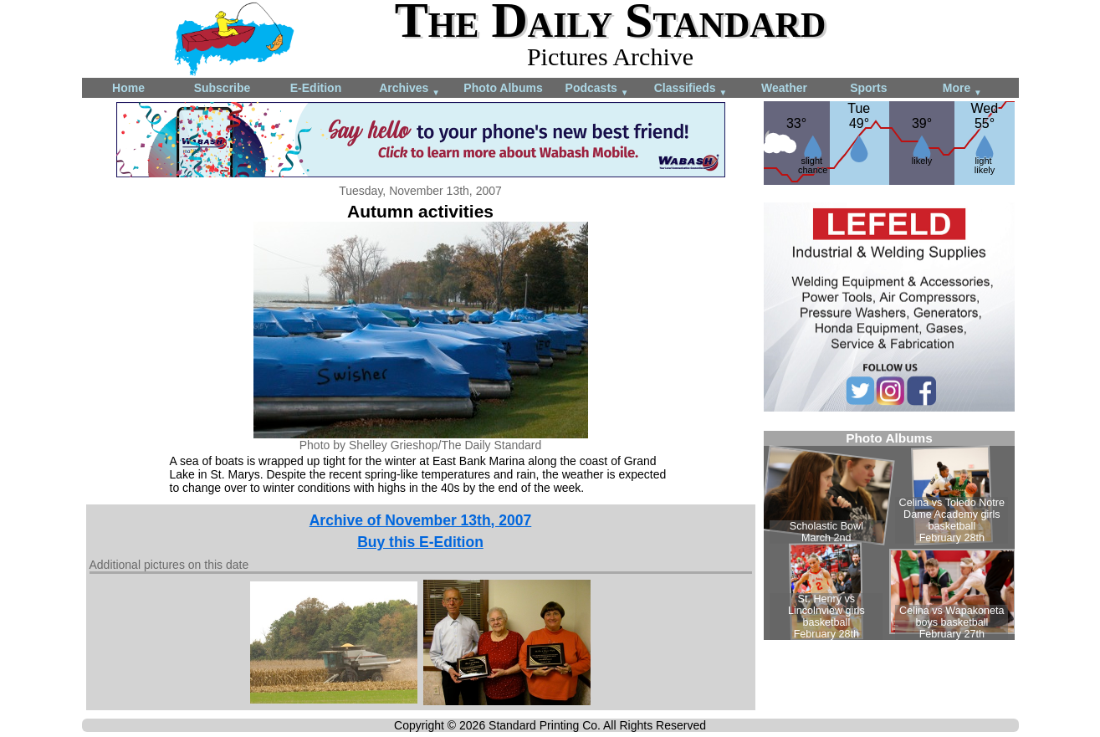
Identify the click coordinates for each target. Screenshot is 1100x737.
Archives (409, 89)
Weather (784, 88)
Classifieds (691, 89)
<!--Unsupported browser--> (889, 535)
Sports (868, 88)
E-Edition (315, 88)
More (962, 89)
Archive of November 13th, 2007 (421, 520)
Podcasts (597, 89)
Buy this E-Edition (420, 542)
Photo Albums (502, 88)
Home (128, 88)
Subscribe (222, 88)
